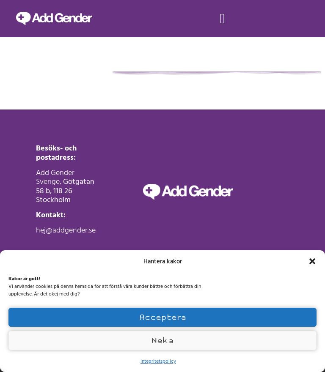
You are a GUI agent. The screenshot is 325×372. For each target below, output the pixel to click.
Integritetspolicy (158, 360)
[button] (312, 261)
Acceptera (162, 317)
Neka (162, 340)
